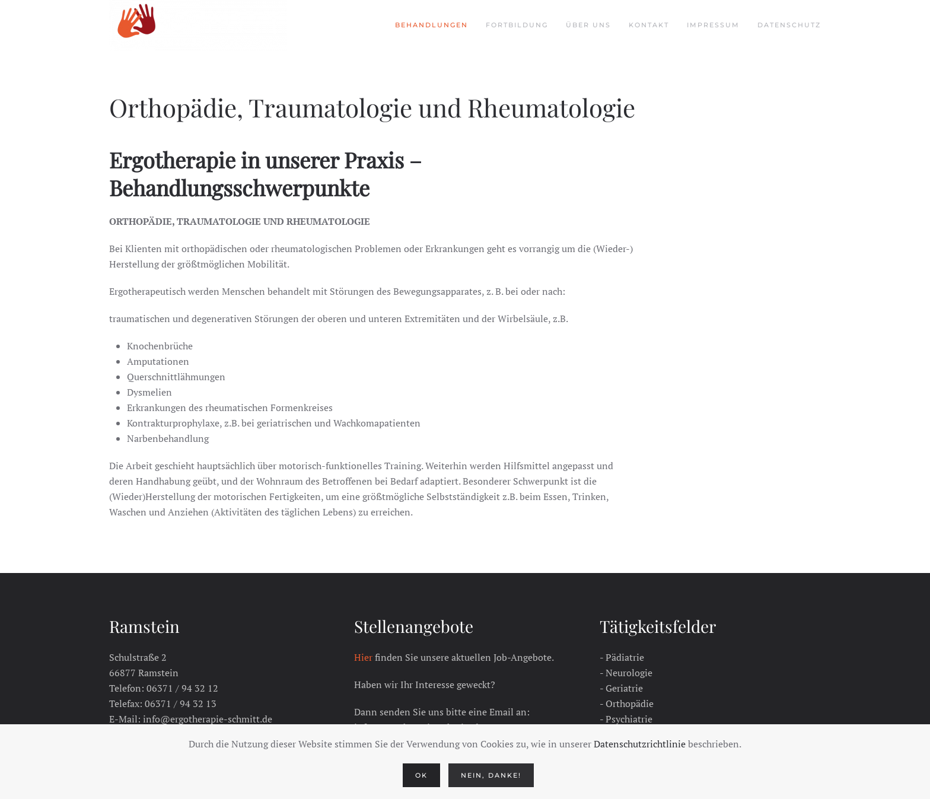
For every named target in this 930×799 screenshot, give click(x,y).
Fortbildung (517, 25)
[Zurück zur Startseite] (198, 25)
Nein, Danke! (491, 775)
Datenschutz (789, 25)
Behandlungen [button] (431, 25)
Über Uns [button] (588, 25)
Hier (363, 657)
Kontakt (649, 25)
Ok (421, 775)
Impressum (713, 25)
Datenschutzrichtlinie (640, 743)
